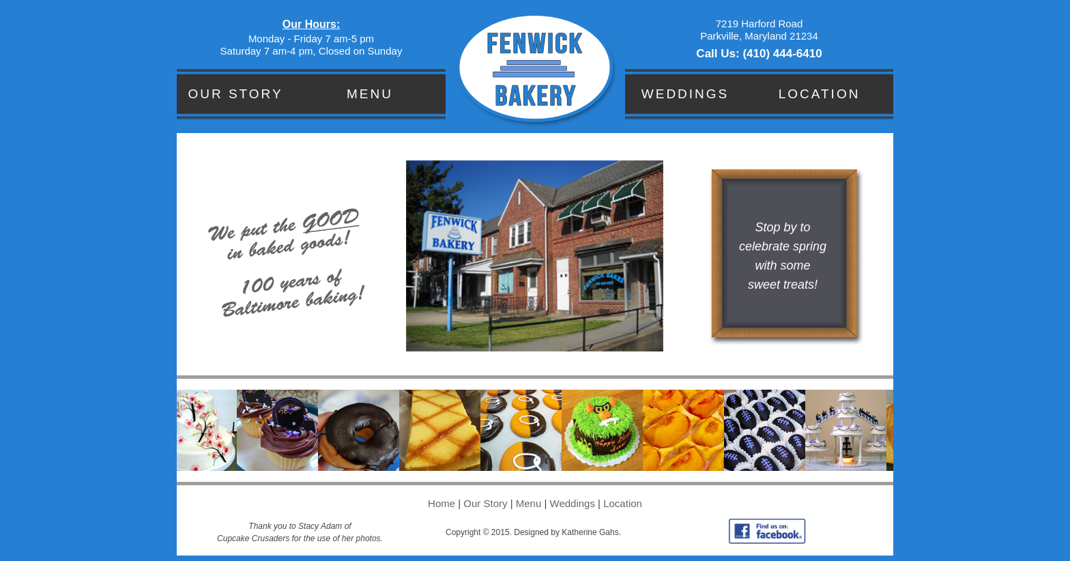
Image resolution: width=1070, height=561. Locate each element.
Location (820, 94)
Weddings (685, 94)
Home (441, 503)
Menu (370, 94)
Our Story (235, 94)
